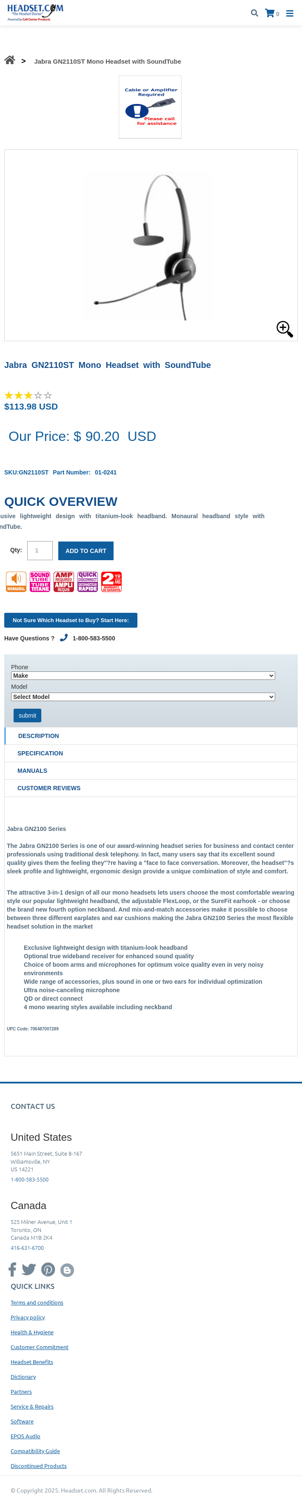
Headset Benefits (32, 1361)
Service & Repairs (32, 1406)
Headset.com (78, 1490)
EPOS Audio (25, 1436)
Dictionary (23, 1376)
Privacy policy (28, 1317)
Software (22, 1421)
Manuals (32, 770)
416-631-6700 (27, 1247)
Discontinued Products (39, 1465)
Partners (21, 1391)
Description (38, 735)
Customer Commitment (39, 1346)
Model (19, 686)
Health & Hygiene (32, 1332)
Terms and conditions (37, 1302)
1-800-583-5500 (29, 1179)
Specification (40, 753)
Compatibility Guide (35, 1450)
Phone (19, 667)
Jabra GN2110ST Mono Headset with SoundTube (107, 61)
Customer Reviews (48, 788)
